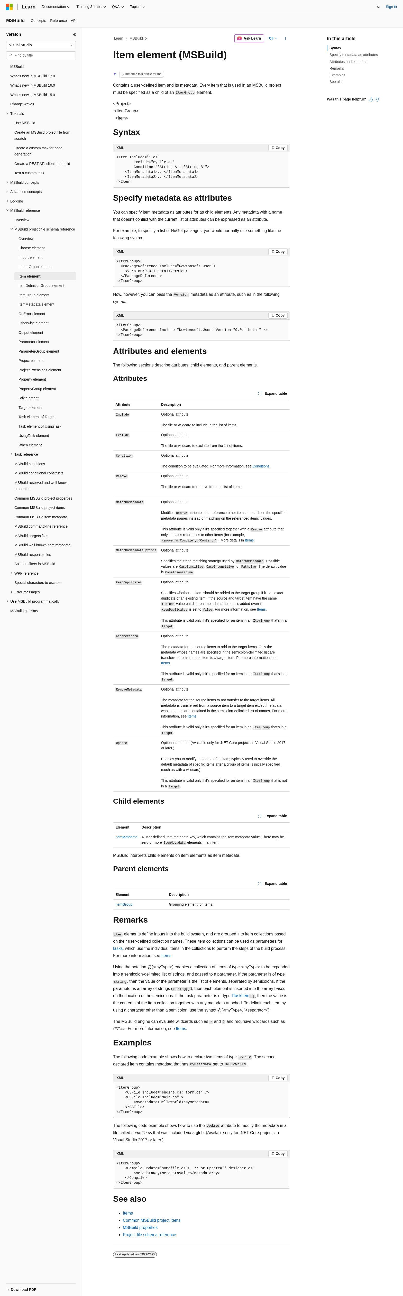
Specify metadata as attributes (353, 55)
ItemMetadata (126, 837)
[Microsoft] (9, 7)
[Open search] (378, 7)
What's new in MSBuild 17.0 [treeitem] (32, 76)
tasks (118, 948)
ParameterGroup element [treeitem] (39, 351)
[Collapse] (74, 34)
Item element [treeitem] (30, 276)
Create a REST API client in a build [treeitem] (42, 164)
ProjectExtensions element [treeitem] (40, 370)
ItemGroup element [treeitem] (34, 295)
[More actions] (285, 38)
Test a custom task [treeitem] (29, 173)
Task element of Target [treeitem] (37, 417)
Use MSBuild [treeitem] (24, 123)
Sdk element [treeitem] (29, 398)
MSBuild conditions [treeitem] (29, 464)
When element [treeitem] (30, 445)
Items (249, 540)
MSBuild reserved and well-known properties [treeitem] (41, 486)
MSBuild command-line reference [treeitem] (41, 526)
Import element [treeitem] (30, 257)
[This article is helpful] (371, 99)
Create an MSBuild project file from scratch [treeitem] (42, 135)
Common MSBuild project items (151, 1220)
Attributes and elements (348, 62)
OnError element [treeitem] (32, 314)
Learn (118, 38)
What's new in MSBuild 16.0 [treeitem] (32, 85)
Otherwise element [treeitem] (34, 323)
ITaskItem (240, 996)
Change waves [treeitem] (22, 104)
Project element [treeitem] (31, 361)
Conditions (260, 466)
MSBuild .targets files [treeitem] (31, 536)
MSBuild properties (140, 1227)
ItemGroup (123, 904)
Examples (337, 75)
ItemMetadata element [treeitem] (36, 304)
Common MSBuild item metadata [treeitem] (40, 517)
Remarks (336, 68)
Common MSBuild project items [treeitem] (39, 507)
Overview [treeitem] (21, 220)
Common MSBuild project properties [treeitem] (43, 498)
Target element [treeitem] (30, 408)
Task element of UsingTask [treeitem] (40, 426)
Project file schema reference (149, 1235)
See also (336, 82)
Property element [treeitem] (32, 379)
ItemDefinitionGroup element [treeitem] (41, 285)
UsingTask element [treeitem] (34, 436)
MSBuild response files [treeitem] (32, 555)
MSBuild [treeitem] (17, 67)
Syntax (335, 48)
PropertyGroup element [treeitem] (37, 389)
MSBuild (136, 38)
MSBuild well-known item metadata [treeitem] (42, 545)
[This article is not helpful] (377, 99)
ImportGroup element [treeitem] (35, 267)
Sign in (391, 7)
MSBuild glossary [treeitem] (24, 611)
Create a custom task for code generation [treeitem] (38, 151)
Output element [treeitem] (31, 332)
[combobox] (41, 45)
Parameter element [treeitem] (34, 342)
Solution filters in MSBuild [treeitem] (34, 564)
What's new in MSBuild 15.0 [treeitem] (32, 95)
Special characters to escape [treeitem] (37, 583)
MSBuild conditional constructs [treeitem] (38, 473)
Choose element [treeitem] (32, 248)
